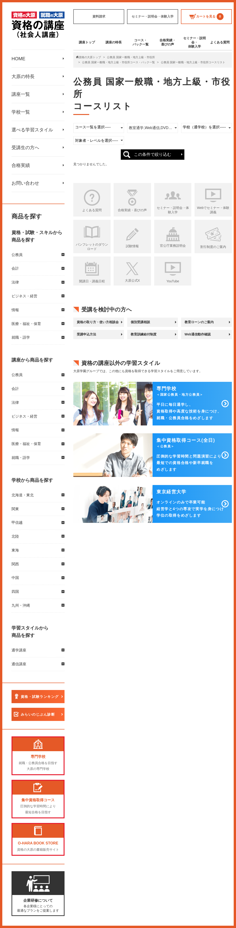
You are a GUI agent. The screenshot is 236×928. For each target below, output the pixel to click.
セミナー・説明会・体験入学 (153, 16)
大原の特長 (23, 76)
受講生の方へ (25, 147)
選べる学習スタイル (32, 129)
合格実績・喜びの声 (167, 42)
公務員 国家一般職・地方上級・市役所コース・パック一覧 (118, 62)
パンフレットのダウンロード (92, 247)
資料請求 (98, 16)
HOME (18, 58)
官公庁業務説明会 (173, 245)
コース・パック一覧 (141, 42)
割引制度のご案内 (213, 247)
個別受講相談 (140, 322)
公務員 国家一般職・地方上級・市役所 (131, 57)
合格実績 (21, 165)
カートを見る (206, 16)
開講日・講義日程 (92, 281)
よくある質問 (220, 42)
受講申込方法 (86, 334)
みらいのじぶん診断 (38, 715)
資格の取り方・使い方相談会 (98, 322)
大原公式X (132, 280)
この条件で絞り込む (152, 154)
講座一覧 (21, 94)
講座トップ (87, 42)
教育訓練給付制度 (143, 334)
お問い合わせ (25, 183)
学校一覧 (21, 111)
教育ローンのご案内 (199, 322)
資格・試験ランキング (40, 697)
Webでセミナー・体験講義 (213, 210)
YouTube (172, 281)
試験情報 (132, 246)
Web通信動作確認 (198, 334)
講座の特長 (114, 42)
